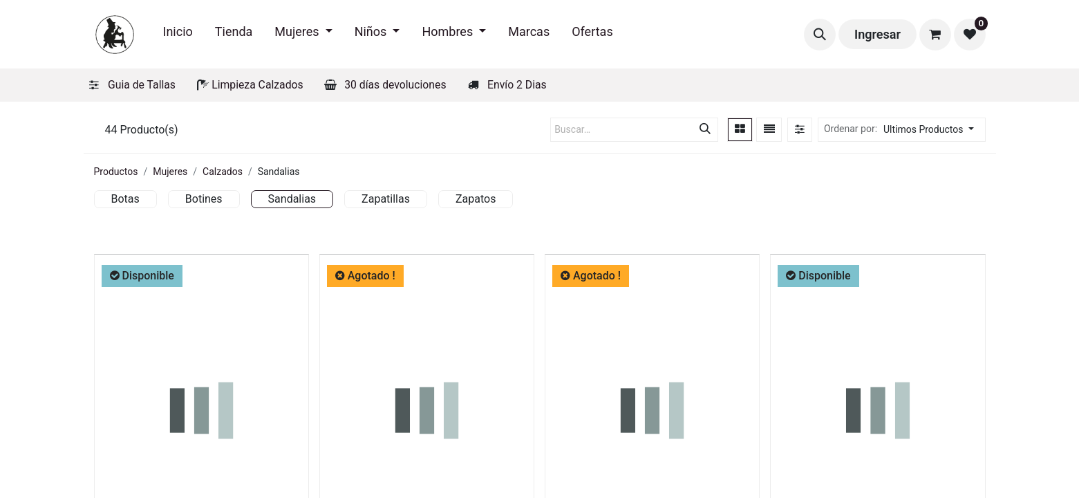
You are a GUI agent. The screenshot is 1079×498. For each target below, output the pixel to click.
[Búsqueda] (705, 129)
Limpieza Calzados (257, 84)
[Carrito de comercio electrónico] (935, 34)
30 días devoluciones (395, 84)
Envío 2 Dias (517, 84)
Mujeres (170, 171)
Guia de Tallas (142, 84)
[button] (820, 34)
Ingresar (877, 34)
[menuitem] (178, 34)
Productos (116, 171)
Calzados (223, 171)
